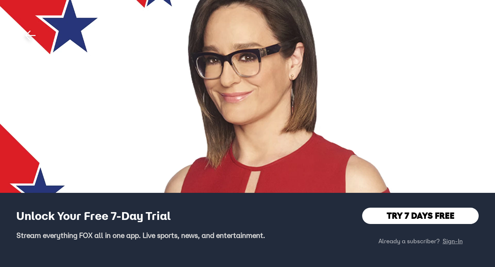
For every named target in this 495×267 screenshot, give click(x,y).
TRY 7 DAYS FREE (421, 216)
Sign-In (453, 241)
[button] (30, 36)
